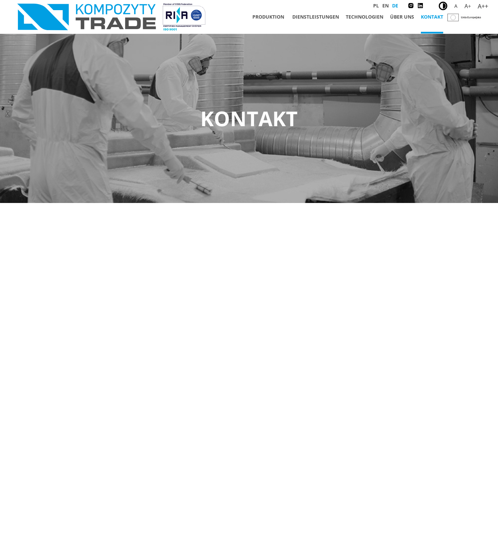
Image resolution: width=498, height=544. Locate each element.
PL (376, 5)
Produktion (268, 17)
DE (395, 5)
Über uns (402, 17)
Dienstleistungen (315, 17)
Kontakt (432, 17)
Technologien (364, 17)
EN (385, 5)
